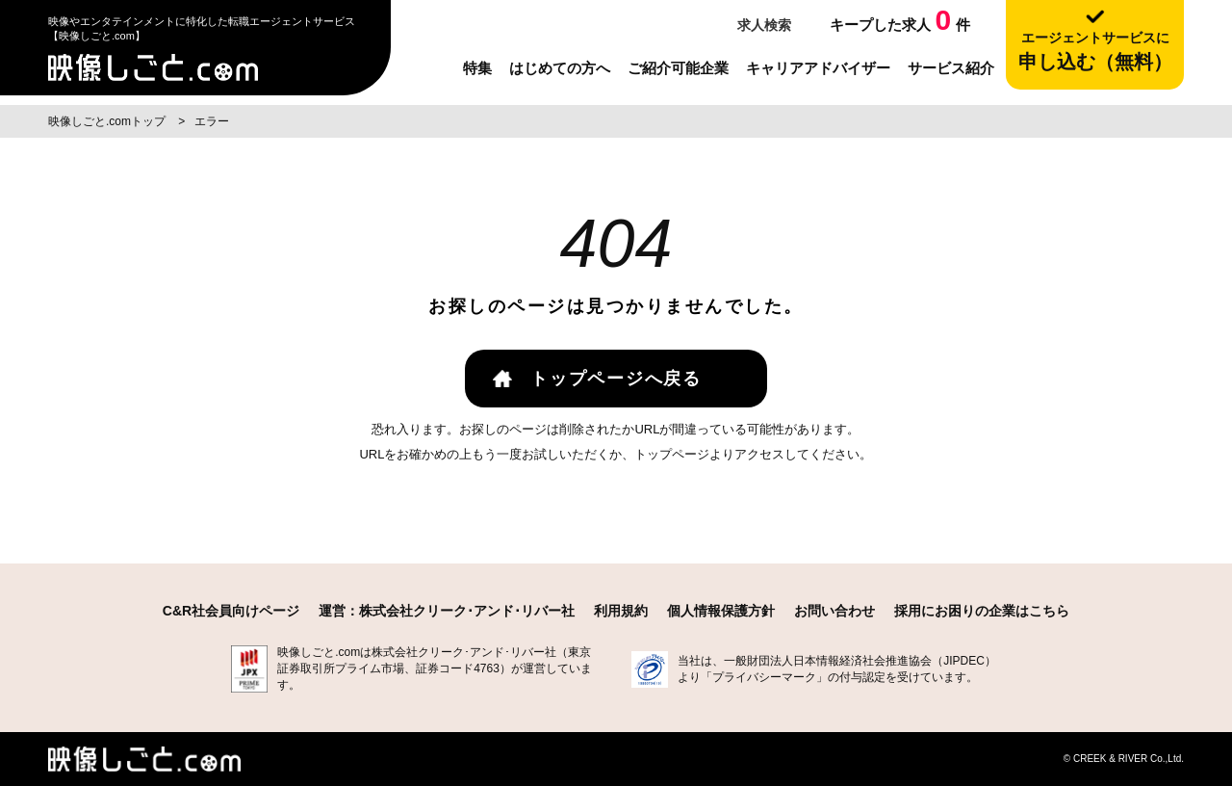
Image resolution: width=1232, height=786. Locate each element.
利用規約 (621, 610)
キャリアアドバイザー (818, 68)
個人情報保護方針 (721, 610)
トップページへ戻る (616, 378)
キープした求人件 (900, 20)
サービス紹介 (951, 68)
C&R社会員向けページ (231, 610)
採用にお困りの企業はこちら (981, 610)
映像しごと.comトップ (108, 121)
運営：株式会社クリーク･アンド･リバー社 (447, 610)
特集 (477, 68)
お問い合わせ (834, 610)
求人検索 (762, 24)
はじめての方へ (559, 68)
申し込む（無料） (1095, 50)
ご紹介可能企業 (678, 68)
